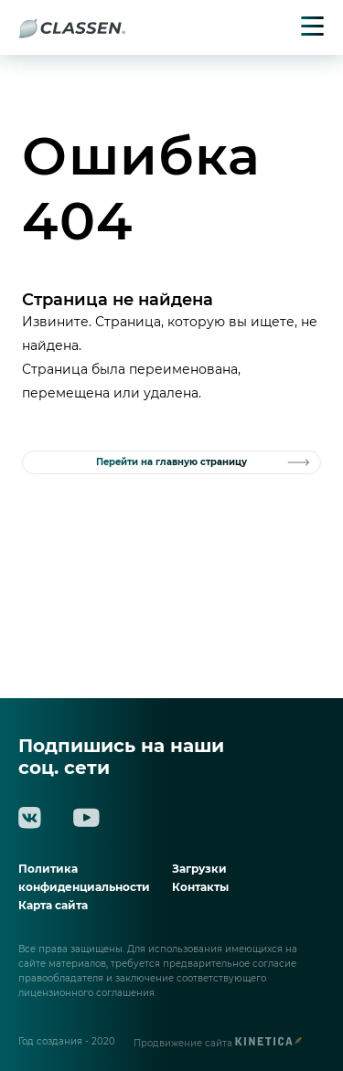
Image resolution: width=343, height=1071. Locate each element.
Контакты (200, 887)
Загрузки (199, 868)
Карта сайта (53, 905)
